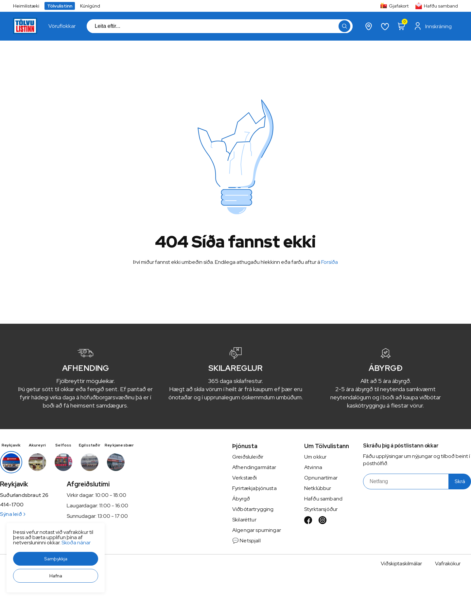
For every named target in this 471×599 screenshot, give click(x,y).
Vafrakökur (448, 563)
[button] (55, 559)
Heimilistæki (26, 6)
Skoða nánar (76, 542)
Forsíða (329, 262)
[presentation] (62, 26)
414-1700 (12, 504)
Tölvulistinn (59, 6)
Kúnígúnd (90, 6)
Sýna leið (12, 514)
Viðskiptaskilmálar (401, 563)
